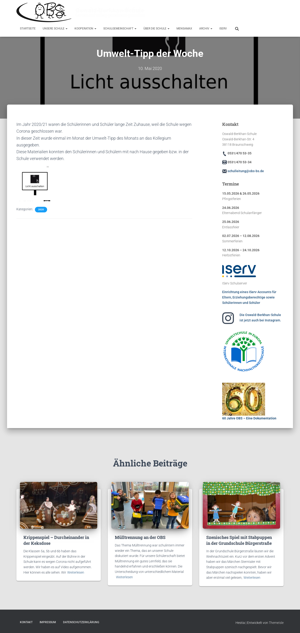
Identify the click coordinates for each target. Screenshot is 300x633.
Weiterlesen (75, 572)
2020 (41, 209)
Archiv (205, 28)
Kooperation (85, 28)
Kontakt (26, 622)
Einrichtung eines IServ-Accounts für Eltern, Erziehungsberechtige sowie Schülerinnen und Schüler (249, 297)
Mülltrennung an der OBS (140, 537)
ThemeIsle (276, 623)
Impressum (48, 622)
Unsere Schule (55, 28)
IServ (223, 28)
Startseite (28, 28)
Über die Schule (156, 28)
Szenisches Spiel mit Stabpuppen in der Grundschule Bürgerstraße (239, 540)
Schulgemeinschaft (119, 28)
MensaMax (184, 28)
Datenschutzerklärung (81, 622)
